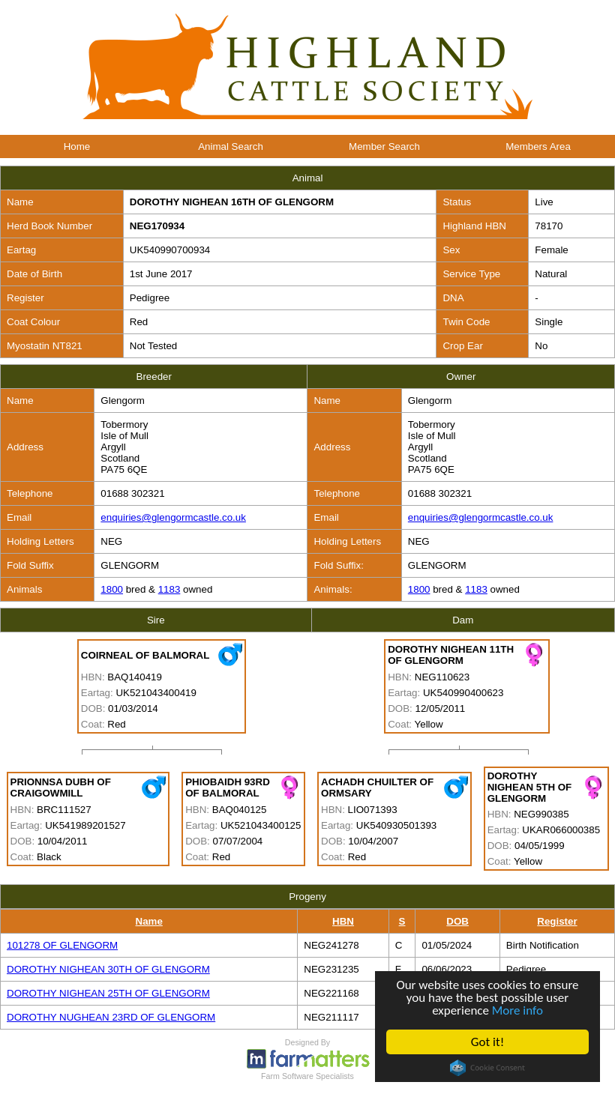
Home (77, 146)
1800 (111, 589)
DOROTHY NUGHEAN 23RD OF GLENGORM (111, 1017)
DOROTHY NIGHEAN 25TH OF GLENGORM (108, 993)
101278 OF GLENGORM (62, 945)
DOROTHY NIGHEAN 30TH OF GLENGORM (108, 969)
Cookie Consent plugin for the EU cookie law (487, 1068)
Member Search (384, 146)
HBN (343, 921)
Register (557, 921)
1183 (169, 589)
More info (517, 1010)
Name (149, 921)
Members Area (538, 146)
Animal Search (230, 146)
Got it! (487, 1042)
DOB (457, 921)
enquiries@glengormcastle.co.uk (173, 517)
